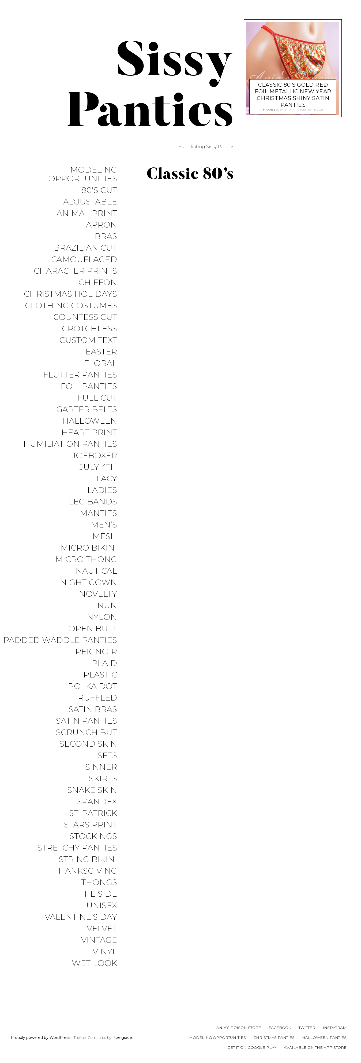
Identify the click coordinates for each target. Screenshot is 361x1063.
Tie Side (100, 894)
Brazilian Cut (85, 248)
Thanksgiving (85, 871)
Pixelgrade (122, 1037)
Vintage (99, 940)
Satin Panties (86, 721)
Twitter (307, 1027)
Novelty (98, 594)
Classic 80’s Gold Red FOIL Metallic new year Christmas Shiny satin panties (293, 93)
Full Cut (97, 398)
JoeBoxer (94, 455)
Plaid (104, 663)
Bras (106, 236)
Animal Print (87, 213)
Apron (101, 225)
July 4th (98, 467)
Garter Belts (86, 409)
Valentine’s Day (81, 917)
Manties (98, 513)
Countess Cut (85, 317)
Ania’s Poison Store (238, 1027)
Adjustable (90, 202)
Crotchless (89, 328)
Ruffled (97, 698)
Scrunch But (86, 732)
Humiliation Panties (70, 444)
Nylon (102, 617)
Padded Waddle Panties (60, 640)
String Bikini (88, 859)
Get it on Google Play (251, 1047)
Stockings (93, 836)
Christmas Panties (274, 1037)
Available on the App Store (315, 1047)
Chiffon (97, 282)
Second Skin (88, 744)
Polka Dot (92, 686)
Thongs (99, 882)
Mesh (104, 536)
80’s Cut (99, 190)
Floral (100, 363)
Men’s (104, 525)
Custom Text (88, 340)
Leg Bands (93, 502)
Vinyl (105, 951)
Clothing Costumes (71, 305)
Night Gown (88, 582)
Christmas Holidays (70, 294)
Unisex (101, 905)
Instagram (335, 1027)
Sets (107, 755)
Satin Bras (93, 709)
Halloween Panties (324, 1037)
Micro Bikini (89, 548)
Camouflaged (84, 259)
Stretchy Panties (77, 848)
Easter (101, 352)
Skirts (103, 778)
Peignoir (96, 652)
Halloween (89, 421)
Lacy (106, 478)
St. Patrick (93, 813)
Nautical (96, 571)
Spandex (97, 802)
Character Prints (75, 271)
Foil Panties (89, 386)
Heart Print (89, 432)
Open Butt (92, 628)
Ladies (102, 490)
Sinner (101, 767)
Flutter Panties (80, 375)
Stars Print (90, 825)
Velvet (102, 928)
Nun (107, 605)
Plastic (100, 675)
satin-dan (287, 109)
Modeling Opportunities (82, 174)
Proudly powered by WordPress (40, 1037)
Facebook (280, 1027)
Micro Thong (86, 559)
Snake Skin (92, 790)
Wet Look (94, 963)
